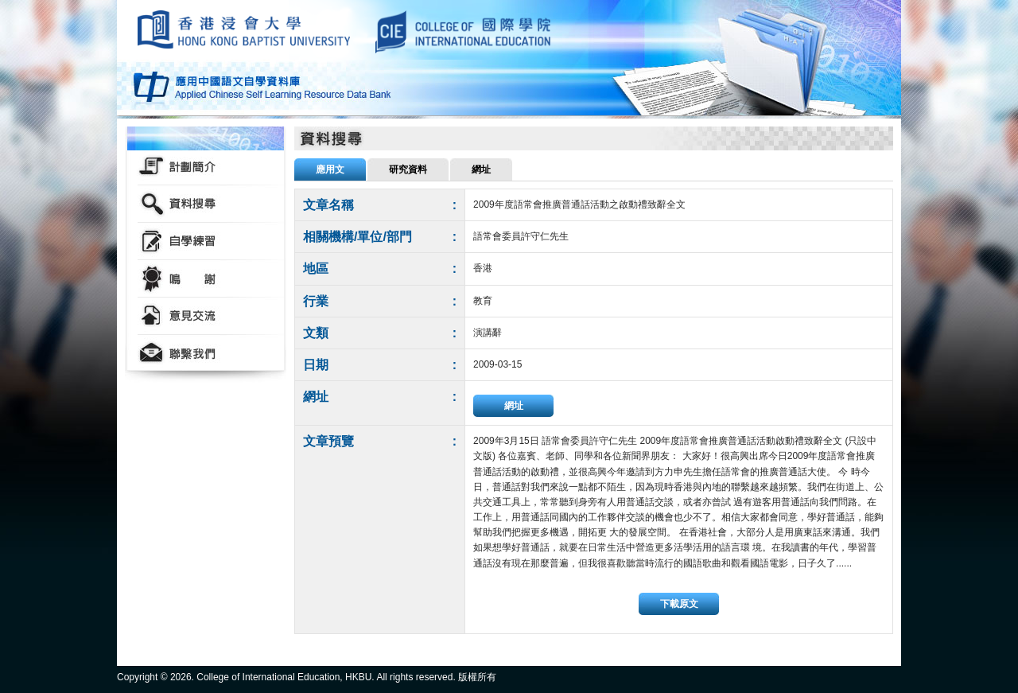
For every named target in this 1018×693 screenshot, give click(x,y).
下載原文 (679, 603)
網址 (513, 405)
